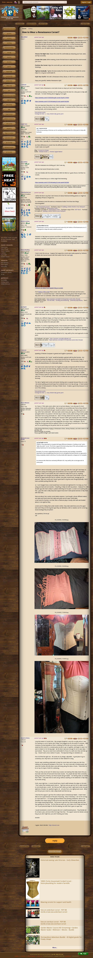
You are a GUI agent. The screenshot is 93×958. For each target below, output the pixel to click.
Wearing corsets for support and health (56, 902)
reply (54, 841)
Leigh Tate (24, 124)
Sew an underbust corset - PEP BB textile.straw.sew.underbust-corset (54, 911)
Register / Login (86, 2)
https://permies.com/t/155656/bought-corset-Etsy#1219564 (52, 97)
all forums (9, 152)
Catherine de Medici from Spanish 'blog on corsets (49, 288)
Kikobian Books (43, 151)
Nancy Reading (25, 250)
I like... (22, 98)
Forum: (24, 28)
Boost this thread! (54, 851)
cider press (9, 123)
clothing (30, 28)
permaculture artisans (9, 95)
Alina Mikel (24, 37)
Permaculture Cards (52, 208)
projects (9, 128)
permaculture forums (9, 28)
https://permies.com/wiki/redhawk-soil (60, 338)
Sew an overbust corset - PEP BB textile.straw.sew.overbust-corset (53, 923)
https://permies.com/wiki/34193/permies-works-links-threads (63, 299)
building (9, 43)
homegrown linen (40, 114)
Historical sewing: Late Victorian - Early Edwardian (60, 860)
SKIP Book (78, 209)
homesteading (9, 47)
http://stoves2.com (54, 825)
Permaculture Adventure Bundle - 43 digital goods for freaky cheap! (61, 938)
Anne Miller (24, 162)
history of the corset (43, 292)
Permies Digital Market (56, 151)
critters (9, 38)
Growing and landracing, (62, 300)
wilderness (9, 81)
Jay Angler (24, 307)
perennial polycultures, (76, 300)
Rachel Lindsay (25, 221)
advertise (23, 956)
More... (54, 947)
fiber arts (9, 85)
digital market (9, 133)
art (9, 90)
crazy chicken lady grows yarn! (55, 114)
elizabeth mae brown (25, 438)
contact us (17, 956)
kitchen (9, 62)
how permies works (40, 112)
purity (9, 66)
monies (9, 57)
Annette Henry (25, 738)
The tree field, (51, 300)
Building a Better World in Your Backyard (73, 207)
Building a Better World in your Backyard (54, 211)
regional (9, 100)
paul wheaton (68, 956)
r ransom (23, 84)
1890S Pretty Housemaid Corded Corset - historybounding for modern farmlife (56, 882)
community (9, 76)
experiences (9, 114)
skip (9, 109)
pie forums (9, 142)
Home (4, 2)
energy (9, 52)
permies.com (9, 138)
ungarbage (9, 71)
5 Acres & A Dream (43, 150)
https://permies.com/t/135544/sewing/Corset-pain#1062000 (52, 101)
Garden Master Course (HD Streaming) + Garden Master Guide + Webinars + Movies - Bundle (59, 929)
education (9, 104)
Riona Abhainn (25, 402)
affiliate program (31, 956)
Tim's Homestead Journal (42, 207)
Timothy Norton (26, 192)
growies (9, 33)
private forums (9, 147)
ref (71, 255)
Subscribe (9, 2)
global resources (9, 119)
